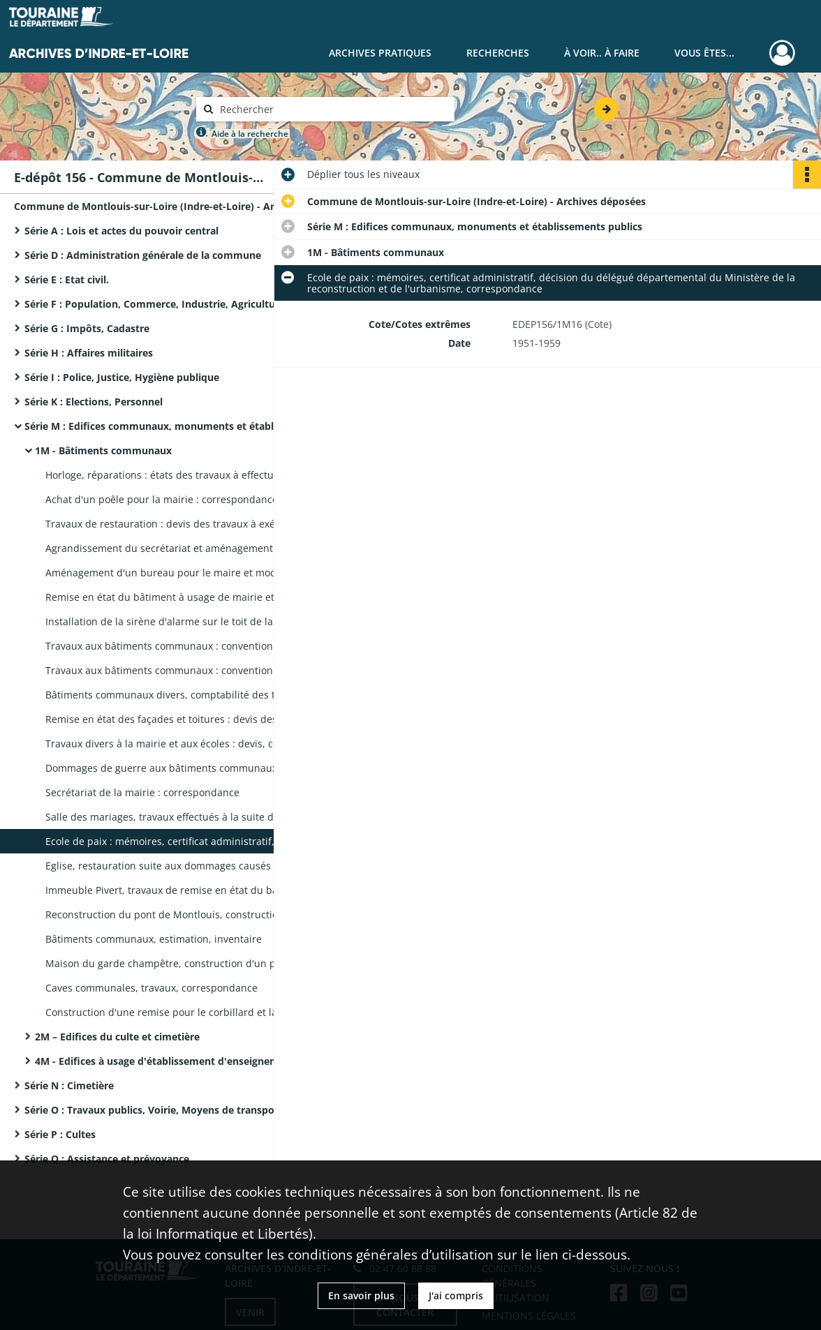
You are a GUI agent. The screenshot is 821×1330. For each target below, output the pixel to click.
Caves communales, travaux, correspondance (151, 987)
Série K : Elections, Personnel (93, 401)
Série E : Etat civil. (66, 279)
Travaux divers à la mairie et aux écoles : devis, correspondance (185, 743)
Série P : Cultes (60, 1134)
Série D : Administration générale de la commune (142, 255)
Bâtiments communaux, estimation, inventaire (153, 939)
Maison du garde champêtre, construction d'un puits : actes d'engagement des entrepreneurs (185, 963)
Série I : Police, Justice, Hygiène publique (121, 377)
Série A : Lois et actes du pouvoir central (121, 230)
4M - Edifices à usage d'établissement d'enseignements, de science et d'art (174, 1061)
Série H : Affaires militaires (88, 352)
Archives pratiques (380, 52)
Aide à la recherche (250, 134)
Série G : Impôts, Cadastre (86, 328)
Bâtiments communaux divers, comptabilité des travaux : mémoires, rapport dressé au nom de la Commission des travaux (185, 694)
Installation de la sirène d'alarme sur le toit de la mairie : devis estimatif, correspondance (185, 621)
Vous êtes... (704, 52)
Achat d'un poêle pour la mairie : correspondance (161, 499)
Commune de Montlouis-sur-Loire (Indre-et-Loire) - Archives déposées (153, 206)
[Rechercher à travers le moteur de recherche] (332, 109)
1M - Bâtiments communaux (103, 450)
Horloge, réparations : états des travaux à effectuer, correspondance (185, 474)
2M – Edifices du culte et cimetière (117, 1036)
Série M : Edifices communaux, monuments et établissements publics (164, 426)
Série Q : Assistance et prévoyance (106, 1158)
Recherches (497, 52)
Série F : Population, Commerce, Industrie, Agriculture (154, 304)
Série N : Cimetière (69, 1085)
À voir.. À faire (601, 52)
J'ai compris (456, 1295)
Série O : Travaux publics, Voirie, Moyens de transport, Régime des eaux (164, 1109)
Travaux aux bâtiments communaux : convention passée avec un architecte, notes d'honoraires (185, 645)
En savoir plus (361, 1295)
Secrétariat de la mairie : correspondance (142, 792)
